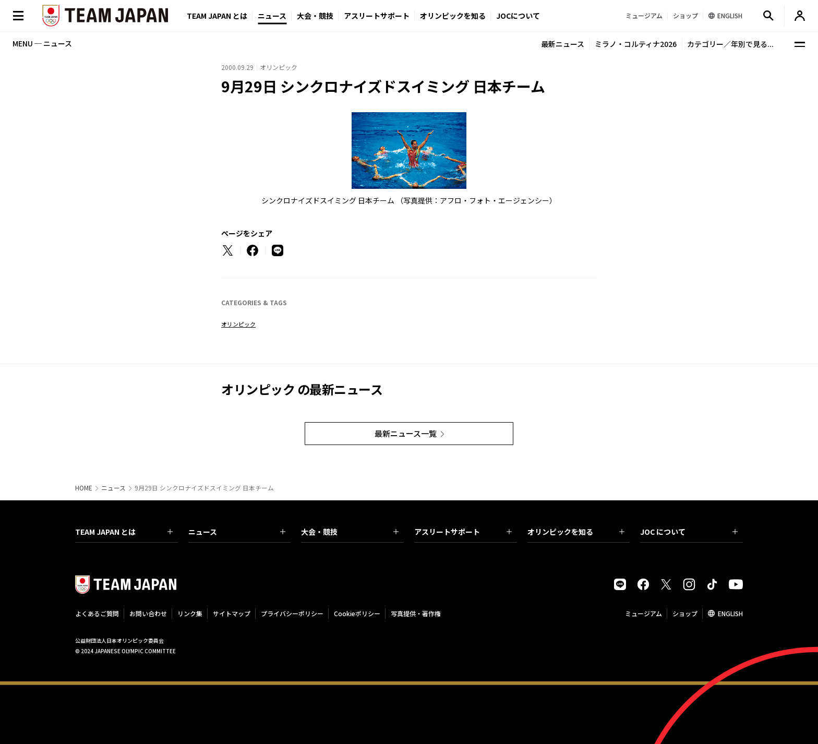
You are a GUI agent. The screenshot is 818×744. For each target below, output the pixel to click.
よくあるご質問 (97, 613)
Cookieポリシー (357, 613)
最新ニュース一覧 (406, 433)
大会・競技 (350, 531)
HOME (83, 488)
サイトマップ (231, 613)
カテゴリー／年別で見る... (730, 44)
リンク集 (189, 613)
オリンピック (238, 324)
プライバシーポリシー (292, 613)
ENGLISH (730, 613)
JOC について (689, 531)
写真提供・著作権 (416, 613)
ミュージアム (643, 613)
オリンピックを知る (453, 15)
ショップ (684, 613)
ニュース (272, 15)
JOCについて (518, 15)
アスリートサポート (377, 15)
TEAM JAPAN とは (124, 531)
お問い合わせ (148, 613)
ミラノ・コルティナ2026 (636, 44)
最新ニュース (562, 44)
